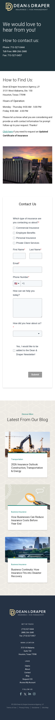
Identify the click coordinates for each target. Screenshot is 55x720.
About (27, 669)
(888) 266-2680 (27, 632)
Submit (35, 374)
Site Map (45, 708)
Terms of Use (11, 708)
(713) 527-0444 (27, 629)
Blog (27, 676)
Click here (8, 131)
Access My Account (27, 682)
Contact (27, 672)
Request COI (27, 679)
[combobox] (27, 334)
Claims (27, 666)
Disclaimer (35, 708)
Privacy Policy (24, 708)
